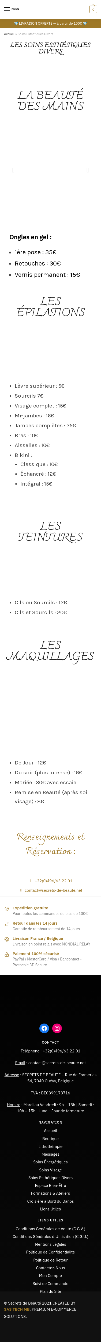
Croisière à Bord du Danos (50, 1201)
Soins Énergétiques (50, 1161)
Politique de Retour (50, 1260)
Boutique (50, 1138)
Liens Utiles (50, 1209)
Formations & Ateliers (50, 1193)
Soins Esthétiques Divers (50, 1177)
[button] (13, 170)
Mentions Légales (50, 1244)
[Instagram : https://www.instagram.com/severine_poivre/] (57, 1028)
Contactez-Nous (50, 1267)
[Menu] (12, 9)
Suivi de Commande (51, 1283)
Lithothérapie (51, 1146)
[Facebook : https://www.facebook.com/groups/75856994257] (44, 1028)
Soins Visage (50, 1169)
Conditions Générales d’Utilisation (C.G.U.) (50, 1236)
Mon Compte (50, 1275)
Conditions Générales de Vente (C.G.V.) (50, 1228)
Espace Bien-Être (50, 1185)
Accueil (9, 34)
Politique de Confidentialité (50, 1252)
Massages (50, 1154)
